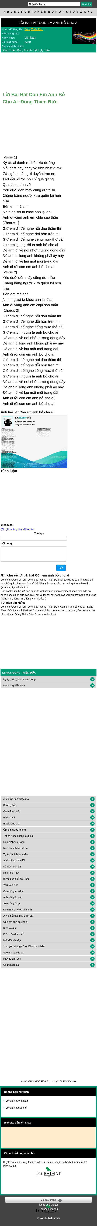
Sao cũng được (11, 906)
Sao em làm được (13, 955)
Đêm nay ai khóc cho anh (17, 912)
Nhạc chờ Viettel (48, 1207)
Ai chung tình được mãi (16, 801)
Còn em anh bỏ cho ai (15, 924)
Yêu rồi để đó (10, 887)
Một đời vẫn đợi (12, 943)
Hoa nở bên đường (14, 844)
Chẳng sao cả (11, 967)
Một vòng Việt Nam (14, 688)
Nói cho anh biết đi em (15, 851)
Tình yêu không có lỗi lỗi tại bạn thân (24, 949)
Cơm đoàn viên (11, 814)
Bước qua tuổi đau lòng (16, 881)
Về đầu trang (48, 1202)
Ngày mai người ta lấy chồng (19, 682)
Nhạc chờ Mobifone (34, 1084)
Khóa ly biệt (9, 808)
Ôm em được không (14, 832)
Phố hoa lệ (9, 820)
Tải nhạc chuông (48, 1211)
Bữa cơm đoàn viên (14, 937)
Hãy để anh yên (12, 961)
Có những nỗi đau (13, 894)
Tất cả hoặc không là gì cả (18, 838)
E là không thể (11, 826)
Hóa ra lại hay (11, 875)
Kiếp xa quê (10, 930)
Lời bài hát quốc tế (16, 1110)
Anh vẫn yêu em (12, 900)
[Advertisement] (48, 644)
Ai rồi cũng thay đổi (14, 863)
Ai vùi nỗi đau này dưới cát (18, 918)
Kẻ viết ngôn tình (12, 869)
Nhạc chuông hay (64, 1084)
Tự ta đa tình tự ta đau (16, 857)
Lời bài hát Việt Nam (17, 1103)
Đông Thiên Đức (34, 29)
